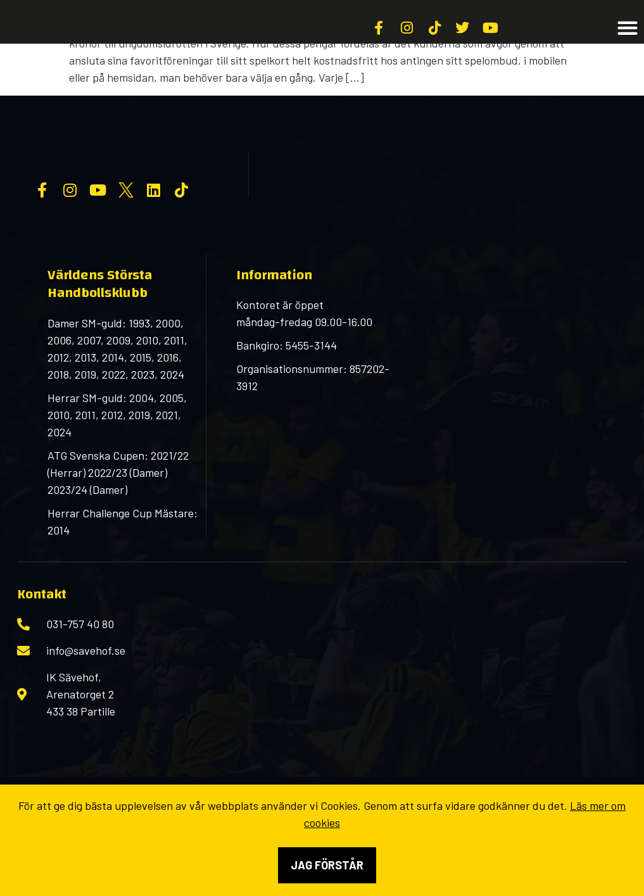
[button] (628, 43)
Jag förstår (327, 865)
